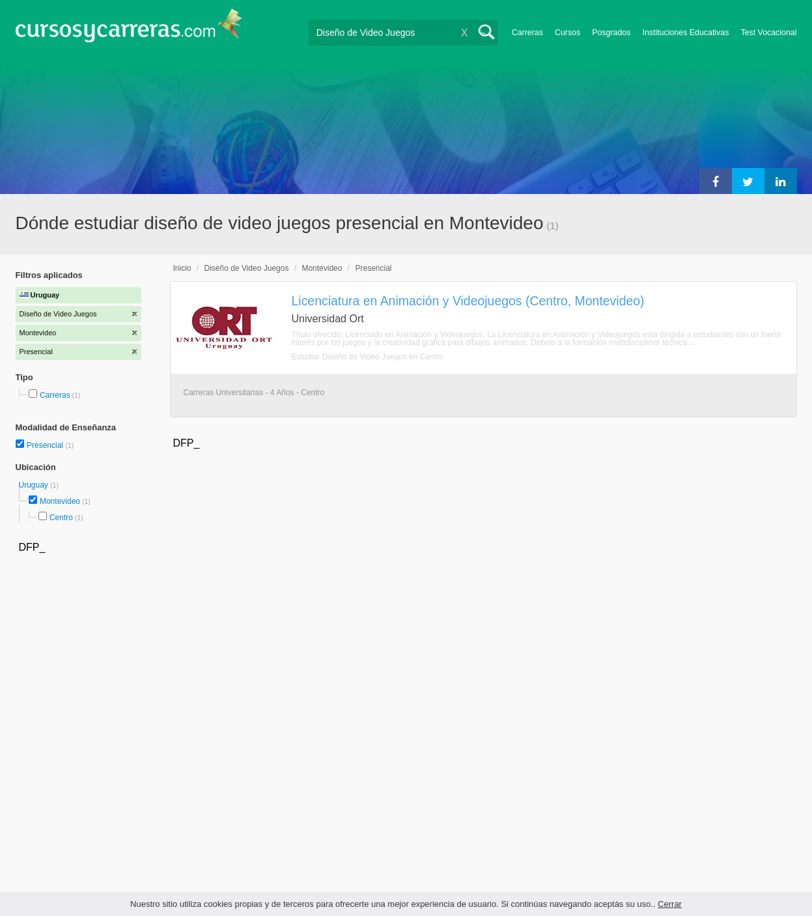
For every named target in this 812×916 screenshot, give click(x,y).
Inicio (182, 268)
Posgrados (611, 32)
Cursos (567, 32)
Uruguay (35, 485)
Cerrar (670, 904)
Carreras (527, 32)
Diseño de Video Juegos (246, 268)
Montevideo (60, 501)
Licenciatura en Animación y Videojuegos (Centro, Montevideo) (468, 301)
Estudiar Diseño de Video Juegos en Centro (367, 356)
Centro (61, 517)
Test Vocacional (768, 32)
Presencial (46, 445)
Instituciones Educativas (685, 32)
